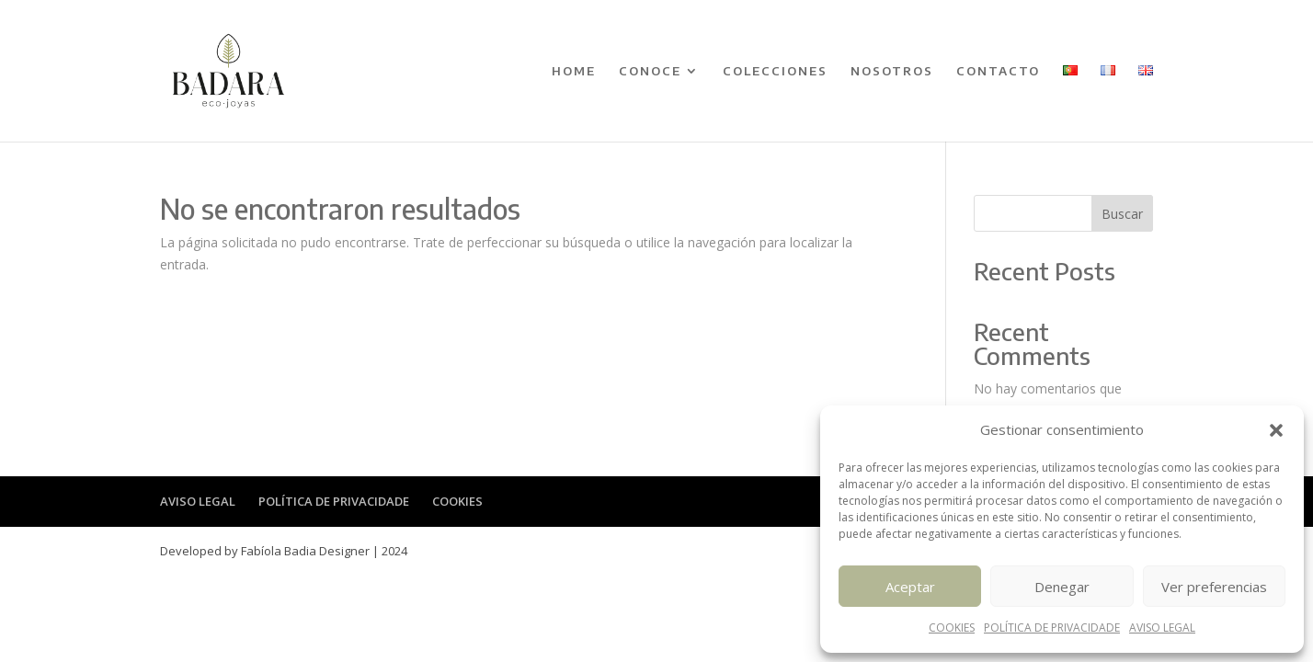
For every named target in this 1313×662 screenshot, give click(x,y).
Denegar (1062, 586)
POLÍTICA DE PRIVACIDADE (1052, 627)
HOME (574, 71)
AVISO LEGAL (1162, 627)
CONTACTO (998, 71)
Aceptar (910, 586)
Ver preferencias (1214, 586)
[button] (1276, 430)
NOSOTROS (892, 71)
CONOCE (650, 71)
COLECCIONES (775, 71)
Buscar (1122, 214)
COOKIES (952, 627)
